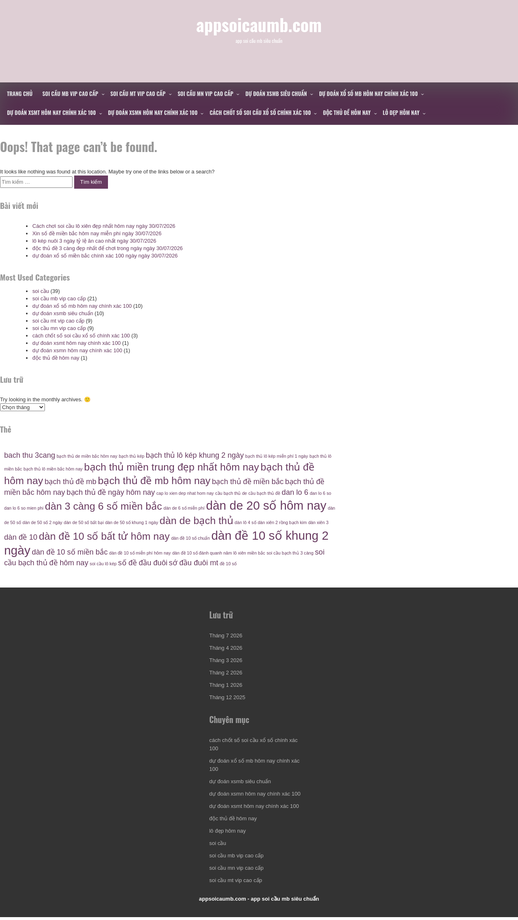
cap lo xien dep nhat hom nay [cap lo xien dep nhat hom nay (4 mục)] (184, 493)
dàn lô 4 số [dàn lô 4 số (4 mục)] (245, 522)
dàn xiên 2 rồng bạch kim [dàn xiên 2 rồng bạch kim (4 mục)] (282, 522)
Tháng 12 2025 (227, 698)
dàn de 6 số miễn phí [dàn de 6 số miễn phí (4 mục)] (184, 508)
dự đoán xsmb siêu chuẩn (276, 93)
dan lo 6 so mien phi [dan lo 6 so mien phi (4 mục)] (23, 508)
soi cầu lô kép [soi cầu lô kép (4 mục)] (103, 563)
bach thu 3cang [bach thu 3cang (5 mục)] (29, 455)
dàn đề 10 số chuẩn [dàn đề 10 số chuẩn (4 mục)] (190, 538)
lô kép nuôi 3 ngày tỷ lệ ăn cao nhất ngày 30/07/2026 (94, 241)
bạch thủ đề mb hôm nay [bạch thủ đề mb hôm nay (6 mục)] (154, 480)
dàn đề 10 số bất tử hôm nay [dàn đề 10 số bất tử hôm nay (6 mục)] (104, 536)
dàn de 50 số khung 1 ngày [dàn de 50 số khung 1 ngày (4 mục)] (131, 522)
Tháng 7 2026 (225, 637)
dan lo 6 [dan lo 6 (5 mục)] (295, 492)
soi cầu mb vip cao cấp (70, 93)
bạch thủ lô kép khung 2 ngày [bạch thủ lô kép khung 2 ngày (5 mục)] (195, 455)
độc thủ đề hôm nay (347, 112)
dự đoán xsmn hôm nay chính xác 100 (152, 112)
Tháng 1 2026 (225, 686)
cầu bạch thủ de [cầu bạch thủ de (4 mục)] (231, 493)
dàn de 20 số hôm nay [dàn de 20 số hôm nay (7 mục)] (266, 505)
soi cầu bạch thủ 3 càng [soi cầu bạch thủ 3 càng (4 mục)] (290, 552)
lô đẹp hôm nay (401, 112)
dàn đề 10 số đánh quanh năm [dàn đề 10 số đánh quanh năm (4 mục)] (202, 552)
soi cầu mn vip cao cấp (205, 93)
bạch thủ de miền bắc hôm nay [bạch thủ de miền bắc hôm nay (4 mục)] (87, 456)
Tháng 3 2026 (225, 661)
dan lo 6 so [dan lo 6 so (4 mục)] (320, 493)
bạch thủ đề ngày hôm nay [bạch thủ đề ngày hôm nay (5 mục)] (111, 492)
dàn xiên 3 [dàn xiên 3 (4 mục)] (318, 522)
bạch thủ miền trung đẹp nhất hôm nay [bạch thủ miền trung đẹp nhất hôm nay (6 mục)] (171, 467)
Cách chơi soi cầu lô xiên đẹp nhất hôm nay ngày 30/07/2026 (103, 226)
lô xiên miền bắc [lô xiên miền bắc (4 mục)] (249, 552)
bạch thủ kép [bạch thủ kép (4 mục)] (131, 456)
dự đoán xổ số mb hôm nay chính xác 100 (368, 93)
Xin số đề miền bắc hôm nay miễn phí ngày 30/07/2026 (96, 233)
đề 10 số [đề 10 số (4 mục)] (228, 563)
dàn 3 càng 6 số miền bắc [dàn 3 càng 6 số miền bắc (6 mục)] (103, 506)
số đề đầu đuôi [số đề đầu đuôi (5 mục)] (143, 563)
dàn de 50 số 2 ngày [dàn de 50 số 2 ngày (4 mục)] (43, 522)
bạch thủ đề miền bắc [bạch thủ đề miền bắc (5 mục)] (248, 482)
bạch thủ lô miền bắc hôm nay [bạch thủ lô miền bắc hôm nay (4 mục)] (52, 468)
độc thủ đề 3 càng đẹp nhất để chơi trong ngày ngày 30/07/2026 (107, 248)
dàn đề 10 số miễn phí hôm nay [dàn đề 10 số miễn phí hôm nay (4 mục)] (140, 552)
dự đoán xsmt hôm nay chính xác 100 (51, 112)
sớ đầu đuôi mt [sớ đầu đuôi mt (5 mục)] (193, 563)
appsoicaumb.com (259, 27)
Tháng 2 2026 (225, 674)
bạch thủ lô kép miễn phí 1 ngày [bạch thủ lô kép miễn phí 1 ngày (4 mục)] (276, 456)
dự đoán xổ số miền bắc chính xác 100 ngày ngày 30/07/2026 (105, 256)
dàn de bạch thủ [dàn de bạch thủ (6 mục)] (196, 520)
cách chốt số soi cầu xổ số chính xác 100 (260, 112)
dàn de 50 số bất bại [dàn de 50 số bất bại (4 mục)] (84, 522)
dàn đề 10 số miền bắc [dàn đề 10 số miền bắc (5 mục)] (70, 552)
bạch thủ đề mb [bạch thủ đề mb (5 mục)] (70, 482)
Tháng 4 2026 (225, 649)
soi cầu (40, 291)
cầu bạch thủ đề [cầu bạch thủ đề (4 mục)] (264, 493)
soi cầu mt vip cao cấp (138, 93)
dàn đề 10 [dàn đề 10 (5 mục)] (21, 537)
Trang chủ (20, 93)
